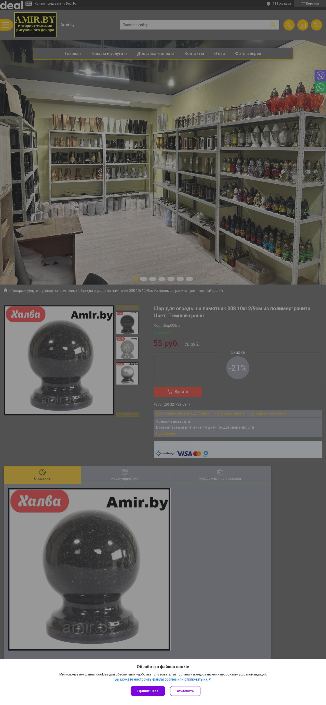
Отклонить (185, 691)
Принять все (147, 691)
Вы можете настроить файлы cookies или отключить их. (161, 679)
